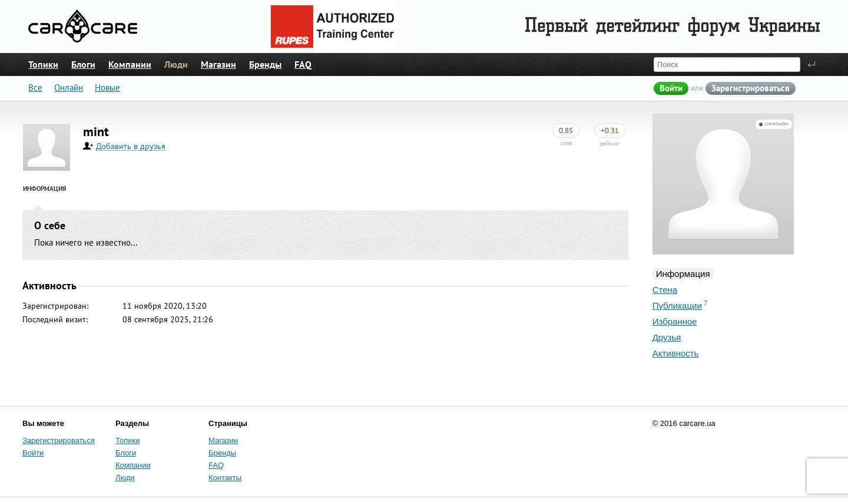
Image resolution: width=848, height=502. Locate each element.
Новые (107, 87)
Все (35, 87)
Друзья (666, 337)
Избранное (674, 321)
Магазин (218, 64)
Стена (665, 290)
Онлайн (68, 87)
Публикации (677, 305)
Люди (176, 64)
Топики (43, 64)
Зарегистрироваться (750, 88)
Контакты (224, 477)
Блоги (83, 64)
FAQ (303, 64)
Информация (683, 274)
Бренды (265, 64)
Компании (129, 64)
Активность (675, 353)
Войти (671, 88)
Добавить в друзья (130, 146)
